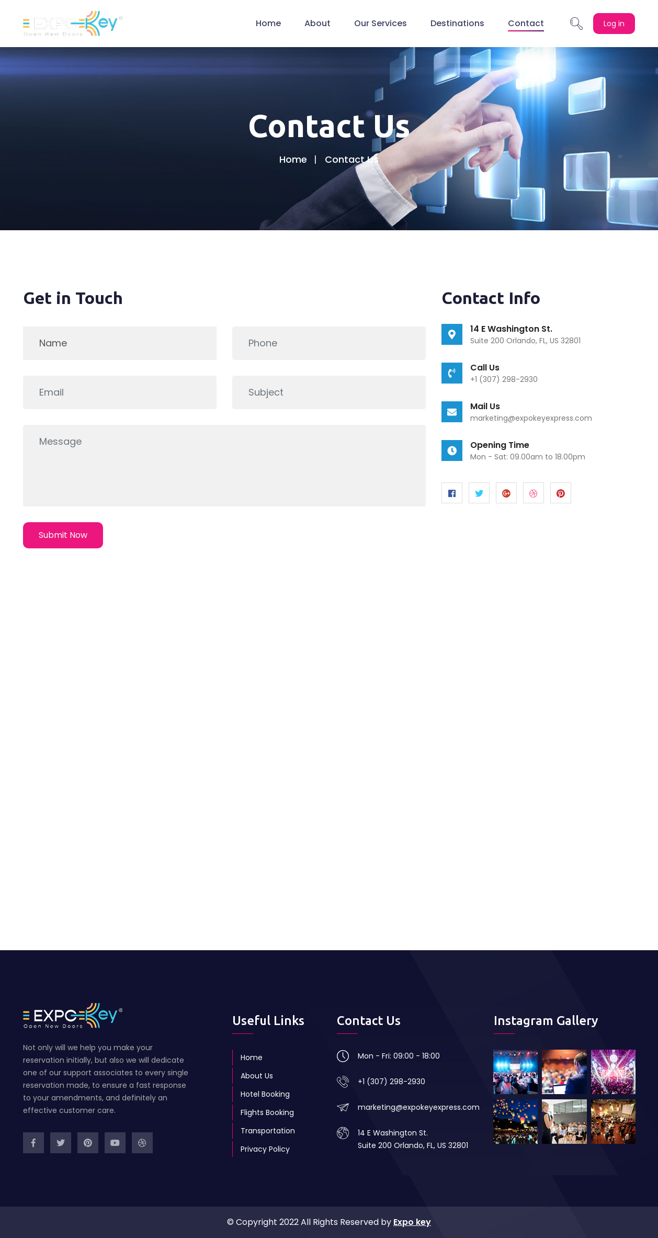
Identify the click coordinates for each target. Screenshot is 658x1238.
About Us (257, 1076)
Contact (526, 23)
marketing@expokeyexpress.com (531, 418)
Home (268, 23)
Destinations (457, 23)
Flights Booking (267, 1112)
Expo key (412, 1222)
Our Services (380, 23)
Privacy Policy (265, 1149)
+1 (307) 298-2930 (391, 1081)
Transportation (268, 1131)
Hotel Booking (265, 1094)
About (317, 23)
